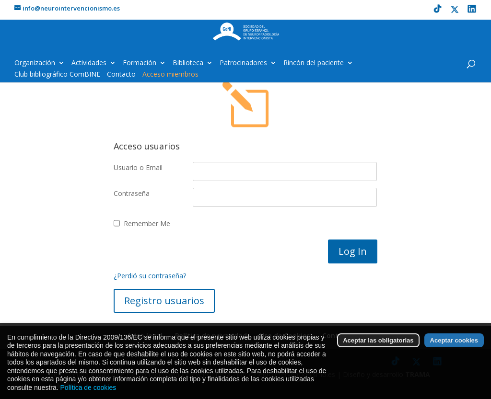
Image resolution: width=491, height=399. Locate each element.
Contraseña (132, 193)
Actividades (88, 63)
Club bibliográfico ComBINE (57, 75)
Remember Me (147, 223)
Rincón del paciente (313, 63)
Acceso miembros (170, 75)
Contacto (121, 75)
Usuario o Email (138, 167)
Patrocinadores (243, 63)
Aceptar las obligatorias (378, 350)
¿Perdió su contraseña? (150, 275)
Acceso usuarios (147, 146)
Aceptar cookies (454, 350)
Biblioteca (188, 63)
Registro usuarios (164, 300)
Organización (34, 63)
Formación (139, 63)
